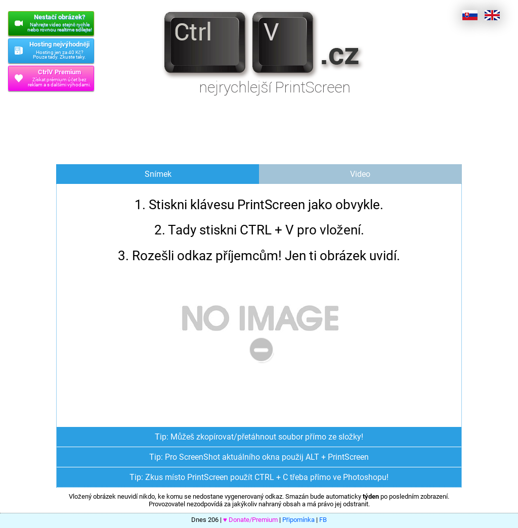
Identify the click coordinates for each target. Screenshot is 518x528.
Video (360, 174)
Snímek (158, 174)
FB (323, 519)
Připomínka (298, 519)
